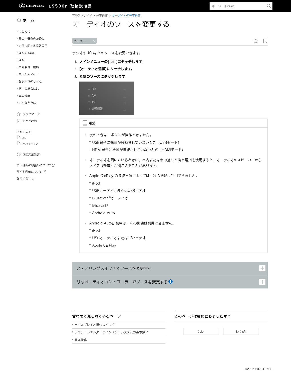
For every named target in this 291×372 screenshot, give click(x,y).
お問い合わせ (25, 178)
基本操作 (80, 340)
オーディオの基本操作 (126, 15)
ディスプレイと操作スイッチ (94, 325)
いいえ (241, 331)
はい (201, 331)
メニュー (80, 41)
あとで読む (27, 121)
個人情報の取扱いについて (36, 165)
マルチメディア (27, 143)
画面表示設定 (28, 154)
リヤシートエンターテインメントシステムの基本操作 (111, 332)
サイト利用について (31, 171)
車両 (21, 137)
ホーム (26, 19)
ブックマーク (28, 114)
